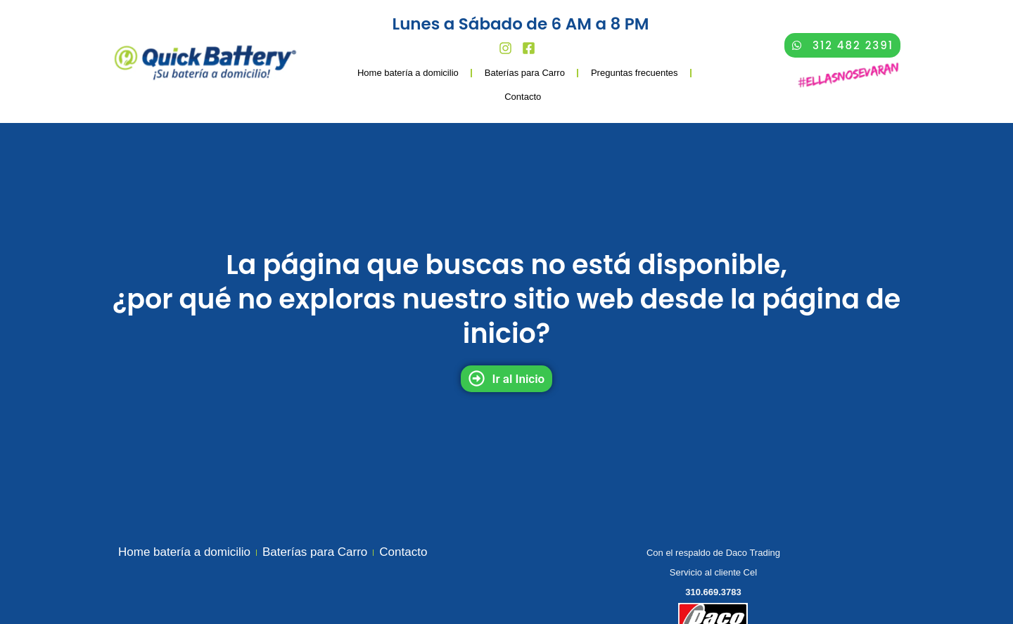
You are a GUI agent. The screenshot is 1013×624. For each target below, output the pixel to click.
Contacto (522, 96)
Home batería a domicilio (408, 72)
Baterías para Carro (525, 72)
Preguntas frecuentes (634, 72)
